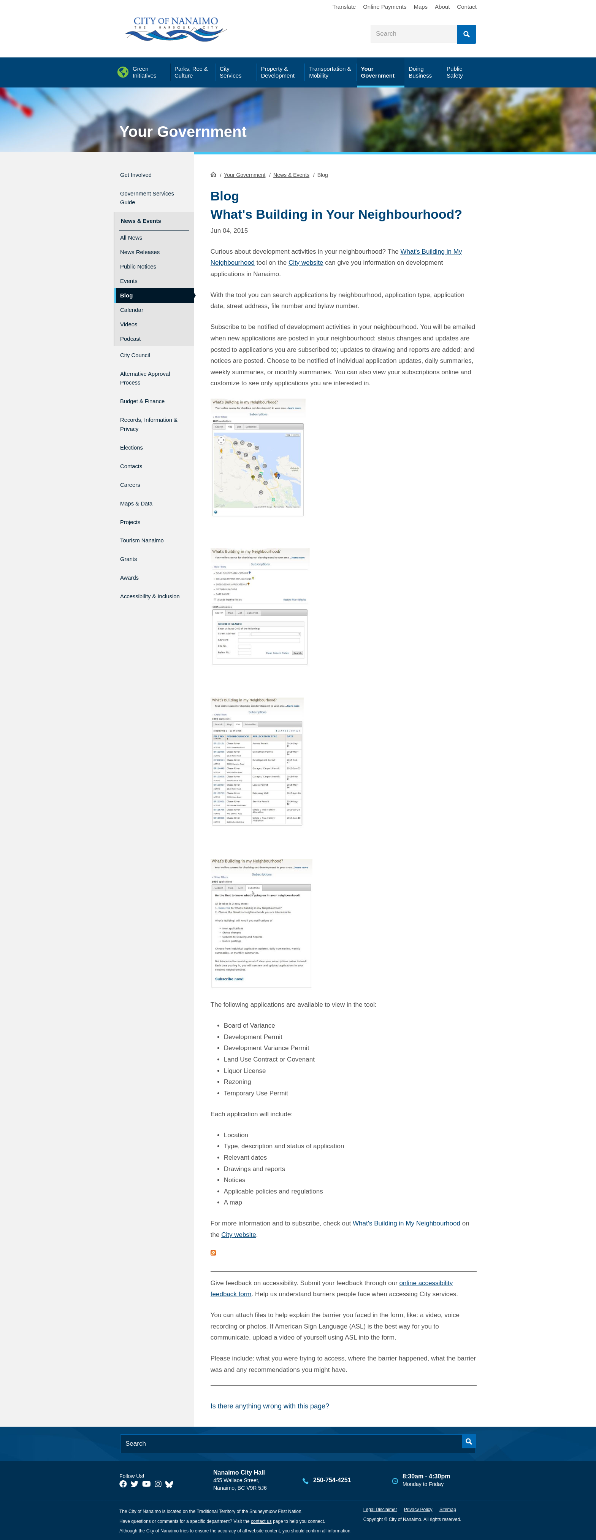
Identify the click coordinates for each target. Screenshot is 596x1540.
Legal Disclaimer (380, 1508)
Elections (134, 438)
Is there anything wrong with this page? (270, 1405)
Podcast (130, 331)
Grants (130, 536)
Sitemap (447, 1508)
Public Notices (138, 259)
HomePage (213, 173)
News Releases (140, 245)
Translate (344, 6)
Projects (132, 503)
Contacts (133, 454)
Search (466, 34)
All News (131, 230)
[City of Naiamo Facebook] (123, 1483)
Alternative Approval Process (147, 367)
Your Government (183, 131)
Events (129, 273)
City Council (138, 347)
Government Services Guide (143, 194)
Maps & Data (140, 487)
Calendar (131, 302)
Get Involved (139, 174)
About (442, 6)
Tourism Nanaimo (147, 519)
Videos (129, 317)
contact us (261, 1520)
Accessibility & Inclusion (142, 572)
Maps (421, 6)
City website (305, 261)
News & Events (291, 174)
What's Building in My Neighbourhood (406, 1223)
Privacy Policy (418, 1508)
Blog (126, 288)
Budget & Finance (148, 388)
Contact (467, 6)
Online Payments (384, 6)
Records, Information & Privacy (140, 413)
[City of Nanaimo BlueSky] (171, 1483)
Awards (131, 552)
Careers (132, 470)
